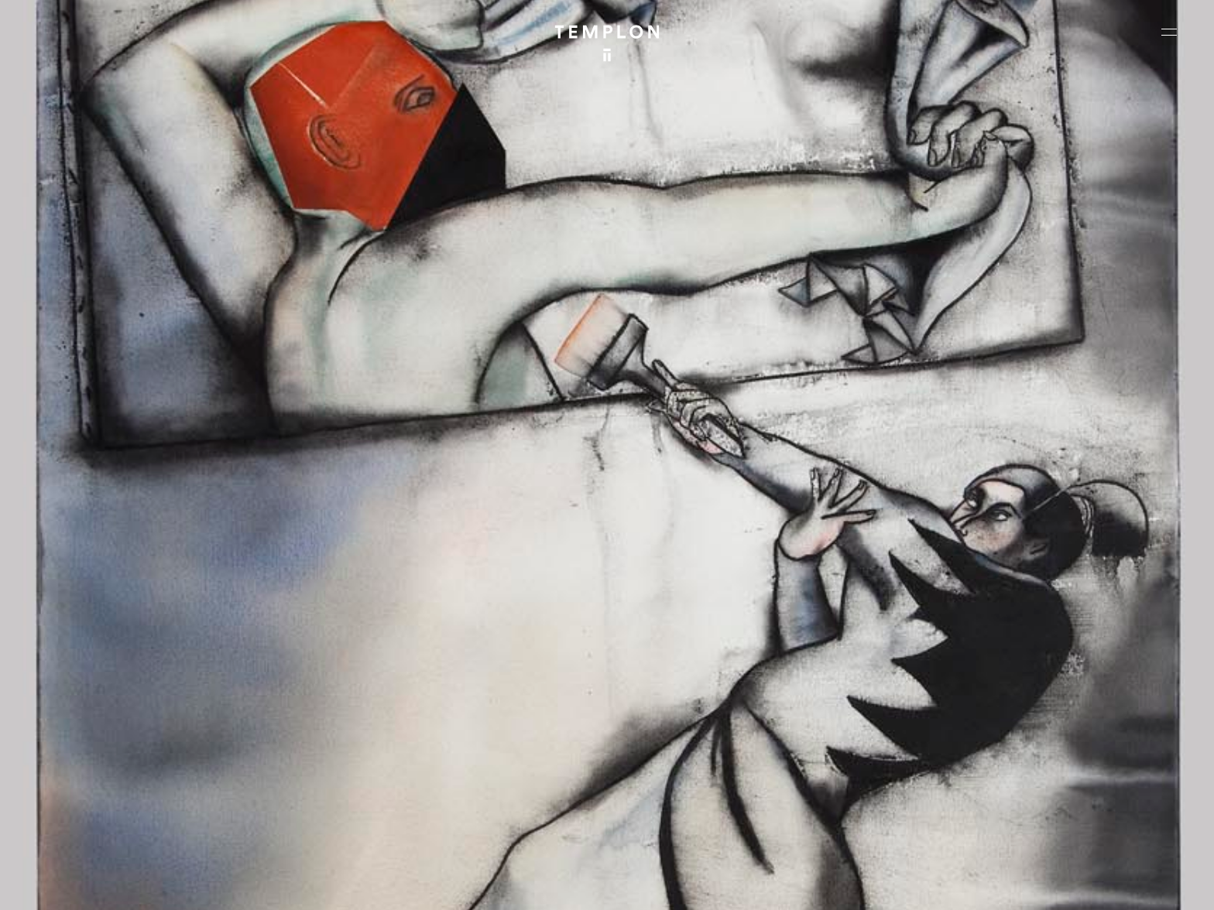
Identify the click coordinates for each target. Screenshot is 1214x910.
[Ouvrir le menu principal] (1169, 32)
